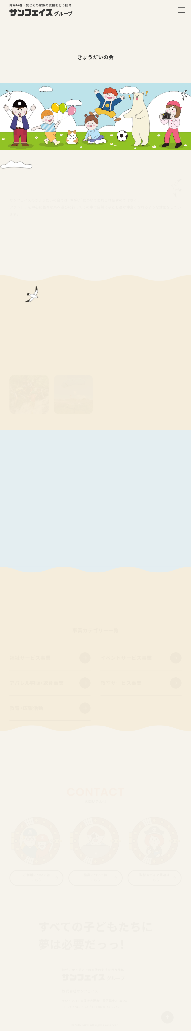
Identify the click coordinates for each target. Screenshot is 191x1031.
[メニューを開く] (181, 10)
